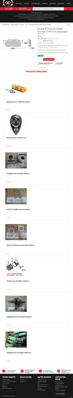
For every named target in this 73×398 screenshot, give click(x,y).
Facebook (22, 379)
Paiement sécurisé (42, 386)
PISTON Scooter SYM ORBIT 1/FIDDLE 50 (17, 281)
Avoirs (3, 385)
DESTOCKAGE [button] (19, 3)
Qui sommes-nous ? (43, 385)
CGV (39, 383)
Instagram (22, 381)
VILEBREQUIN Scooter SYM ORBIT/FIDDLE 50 (19, 317)
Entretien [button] (44, 3)
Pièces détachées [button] (35, 3)
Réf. (39, 34)
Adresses (4, 386)
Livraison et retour (42, 379)
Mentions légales (42, 381)
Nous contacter (60, 393)
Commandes (5, 383)
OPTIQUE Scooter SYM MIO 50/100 (16, 137)
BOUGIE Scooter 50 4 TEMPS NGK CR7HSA (18, 102)
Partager (40, 67)
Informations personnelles (9, 381)
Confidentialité (41, 390)
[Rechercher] (46, 8)
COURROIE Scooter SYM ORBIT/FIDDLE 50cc (18, 352)
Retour (69, 24)
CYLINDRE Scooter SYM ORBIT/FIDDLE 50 (18, 173)
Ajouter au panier (49, 59)
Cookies (40, 388)
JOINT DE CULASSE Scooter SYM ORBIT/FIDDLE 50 (20, 245)
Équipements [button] (61, 3)
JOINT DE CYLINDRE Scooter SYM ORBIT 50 (18, 209)
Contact (69, 3)
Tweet (44, 67)
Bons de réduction (7, 388)
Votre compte (6, 379)
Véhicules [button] (26, 3)
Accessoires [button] (52, 3)
